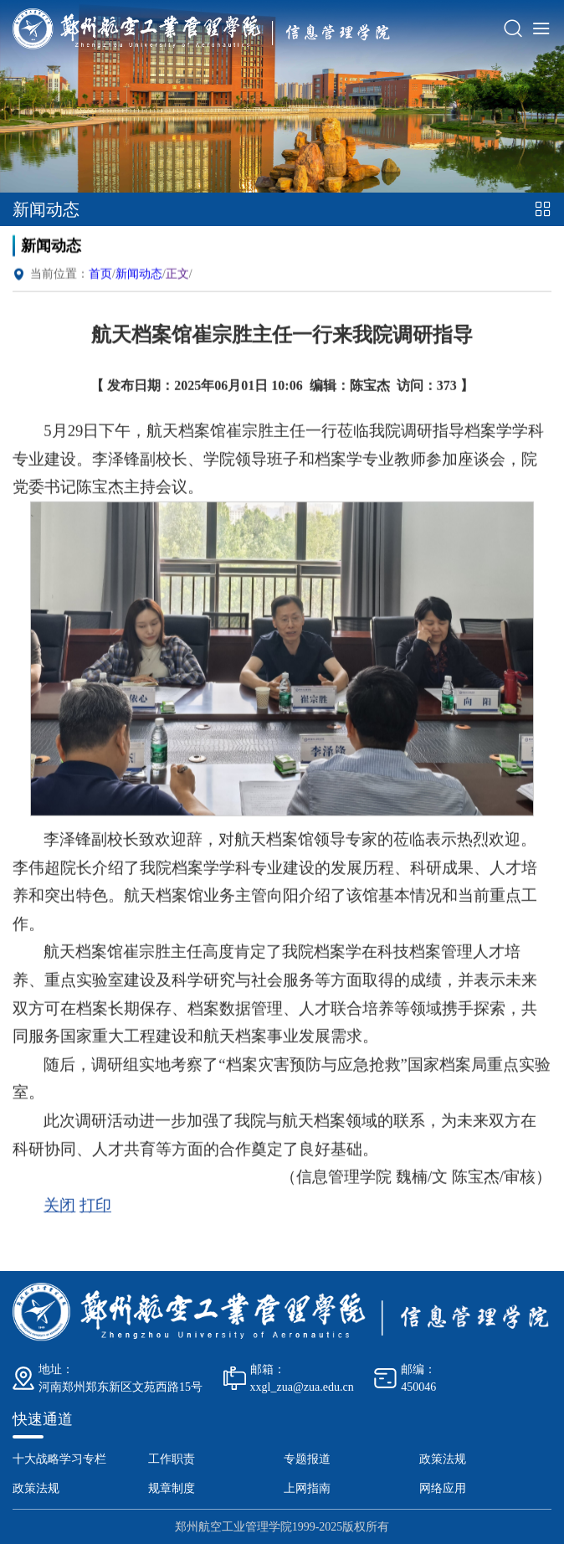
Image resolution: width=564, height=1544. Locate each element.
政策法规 (442, 1459)
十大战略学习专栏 (59, 1459)
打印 (95, 1210)
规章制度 (171, 1488)
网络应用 (442, 1488)
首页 (100, 284)
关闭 (59, 1210)
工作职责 (171, 1459)
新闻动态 (138, 284)
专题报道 (307, 1459)
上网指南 (307, 1488)
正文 (177, 284)
